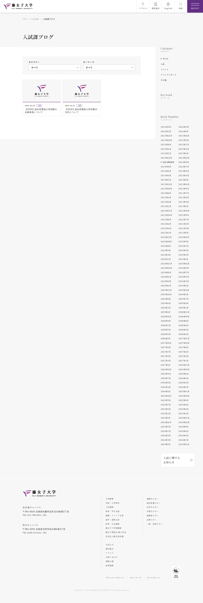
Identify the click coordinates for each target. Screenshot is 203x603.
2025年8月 (166, 144)
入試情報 (35, 19)
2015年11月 (166, 396)
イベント (165, 69)
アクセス (110, 553)
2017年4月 (183, 356)
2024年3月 (183, 175)
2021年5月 (183, 250)
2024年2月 (166, 180)
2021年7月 (183, 246)
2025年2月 (166, 153)
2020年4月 (166, 281)
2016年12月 (184, 365)
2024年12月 (166, 158)
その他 (164, 80)
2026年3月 (183, 127)
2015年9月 (166, 400)
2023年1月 (183, 206)
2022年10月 (166, 215)
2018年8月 (183, 321)
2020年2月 (166, 285)
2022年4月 (166, 228)
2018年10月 (184, 316)
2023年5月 (183, 197)
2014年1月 (166, 444)
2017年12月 (184, 338)
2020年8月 (166, 272)
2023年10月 (166, 189)
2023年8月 (166, 193)
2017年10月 (184, 343)
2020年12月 (166, 264)
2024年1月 (183, 180)
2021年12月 (166, 237)
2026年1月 (183, 131)
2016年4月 (183, 382)
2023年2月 (166, 206)
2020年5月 (183, 277)
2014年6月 (183, 431)
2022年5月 (183, 224)
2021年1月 (183, 259)
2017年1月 (166, 365)
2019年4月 (183, 303)
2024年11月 (184, 158)
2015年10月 (184, 396)
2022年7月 (183, 219)
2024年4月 (166, 175)
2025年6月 (166, 149)
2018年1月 (166, 338)
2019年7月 (183, 299)
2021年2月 (166, 259)
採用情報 (110, 565)
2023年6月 (166, 197)
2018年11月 (166, 316)
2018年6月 (183, 325)
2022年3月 (183, 228)
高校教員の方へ (154, 503)
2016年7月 (166, 378)
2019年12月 (166, 290)
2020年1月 (183, 285)
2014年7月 (166, 431)
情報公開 (110, 561)
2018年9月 (166, 321)
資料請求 (110, 548)
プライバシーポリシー (115, 578)
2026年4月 (166, 127)
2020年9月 (183, 268)
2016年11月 (166, 369)
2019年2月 (183, 308)
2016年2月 (183, 387)
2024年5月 (183, 171)
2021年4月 (166, 255)
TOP (25, 19)
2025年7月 (183, 144)
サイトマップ (135, 578)
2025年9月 (183, 140)
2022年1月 (183, 233)
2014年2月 (183, 440)
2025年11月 (184, 136)
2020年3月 (183, 281)
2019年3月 (166, 308)
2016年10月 (184, 369)
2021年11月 (183, 237)
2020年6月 (166, 277)
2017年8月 (183, 347)
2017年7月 (166, 352)
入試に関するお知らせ (171, 460)
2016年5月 (166, 382)
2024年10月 (168, 162)
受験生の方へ (153, 498)
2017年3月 (166, 361)
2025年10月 (166, 140)
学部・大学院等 (113, 503)
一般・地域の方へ (155, 524)
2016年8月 (183, 374)
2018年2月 (183, 334)
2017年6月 (183, 352)
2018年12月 (184, 312)
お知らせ (110, 544)
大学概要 (110, 498)
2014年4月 (183, 435)
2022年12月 (166, 211)
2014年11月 (166, 422)
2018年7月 (166, 325)
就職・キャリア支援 (115, 515)
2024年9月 (183, 162)
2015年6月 (183, 405)
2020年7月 (183, 272)
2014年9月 (166, 427)
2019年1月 (166, 312)
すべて (166, 59)
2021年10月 (166, 241)
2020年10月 (166, 268)
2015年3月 (166, 413)
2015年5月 (166, 409)
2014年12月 (184, 418)
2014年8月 (183, 427)
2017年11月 (166, 343)
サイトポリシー (153, 578)
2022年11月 (184, 211)
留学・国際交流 (113, 519)
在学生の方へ (153, 507)
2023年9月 (183, 189)
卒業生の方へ (153, 511)
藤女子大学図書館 (114, 528)
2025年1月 (183, 153)
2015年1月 (166, 418)
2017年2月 (183, 361)
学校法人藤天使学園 (115, 536)
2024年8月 (166, 167)
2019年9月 (183, 294)
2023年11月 (184, 184)
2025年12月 (166, 136)
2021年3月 (183, 255)
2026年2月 (166, 131)
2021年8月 (166, 246)
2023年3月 (183, 202)
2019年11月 (183, 290)
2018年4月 (183, 330)
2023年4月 (166, 202)
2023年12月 (166, 184)
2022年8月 (166, 219)
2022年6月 (166, 224)
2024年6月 (166, 171)
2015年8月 (183, 400)
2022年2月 (166, 233)
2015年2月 (183, 413)
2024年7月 (183, 167)
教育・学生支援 (113, 511)
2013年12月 (184, 444)
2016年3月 (166, 387)
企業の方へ (152, 519)
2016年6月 (183, 378)
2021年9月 (183, 241)
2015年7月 (166, 405)
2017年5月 (166, 356)
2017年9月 (166, 347)
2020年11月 (184, 264)
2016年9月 (166, 374)
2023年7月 (183, 193)
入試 (163, 64)
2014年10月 (184, 422)
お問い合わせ (112, 557)
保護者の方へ (153, 515)
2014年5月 (166, 435)
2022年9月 (183, 215)
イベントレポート (169, 75)
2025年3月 (183, 149)
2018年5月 (166, 330)
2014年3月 (166, 440)
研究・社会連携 (113, 524)
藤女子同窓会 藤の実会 (116, 532)
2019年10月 (166, 294)
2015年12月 (184, 391)
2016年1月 (166, 391)
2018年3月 (166, 334)
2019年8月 (166, 299)
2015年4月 (183, 409)
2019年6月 (166, 303)
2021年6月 (166, 250)
